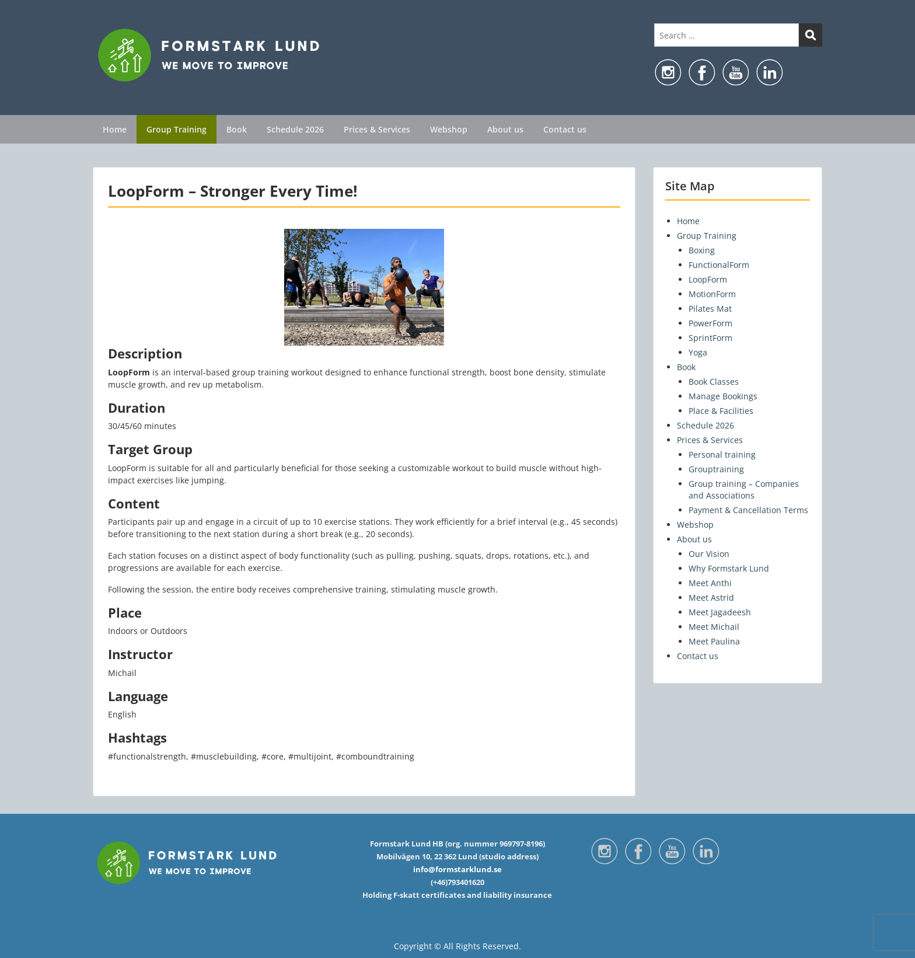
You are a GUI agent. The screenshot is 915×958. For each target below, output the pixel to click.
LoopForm (708, 279)
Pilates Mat (710, 308)
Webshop (448, 129)
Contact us (564, 129)
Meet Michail (714, 626)
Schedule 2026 (295, 129)
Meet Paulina (714, 641)
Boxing (702, 250)
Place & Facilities (721, 410)
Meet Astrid (711, 597)
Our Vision (709, 553)
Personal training (722, 454)
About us (505, 129)
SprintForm (710, 337)
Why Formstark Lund (729, 568)
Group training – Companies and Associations (744, 489)
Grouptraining (716, 469)
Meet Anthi (710, 582)
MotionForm (712, 293)
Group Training (176, 129)
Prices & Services (377, 129)
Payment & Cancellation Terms (748, 509)
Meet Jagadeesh (720, 612)
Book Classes (714, 381)
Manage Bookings (723, 396)
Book (236, 129)
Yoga (698, 352)
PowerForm (710, 323)
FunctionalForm (719, 264)
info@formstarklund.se (457, 869)
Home (115, 129)
